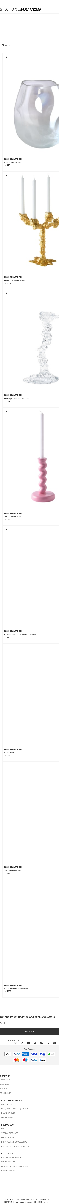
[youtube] (28, 1043)
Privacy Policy (8, 1171)
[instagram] (48, 1043)
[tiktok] (22, 1043)
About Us (4, 1084)
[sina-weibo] (35, 1043)
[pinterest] (54, 1043)
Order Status (8, 1117)
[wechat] (42, 1043)
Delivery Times (8, 1113)
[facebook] (10, 1043)
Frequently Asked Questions (15, 1109)
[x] (15, 1043)
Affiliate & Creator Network (15, 1146)
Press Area (5, 1093)
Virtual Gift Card (9, 1133)
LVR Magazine (7, 1137)
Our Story (5, 1080)
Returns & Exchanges (12, 1157)
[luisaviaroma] (29, 9)
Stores (3, 1089)
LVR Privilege (7, 1129)
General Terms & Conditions (15, 1166)
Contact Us (6, 1104)
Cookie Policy (8, 1162)
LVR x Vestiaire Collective (14, 1142)
